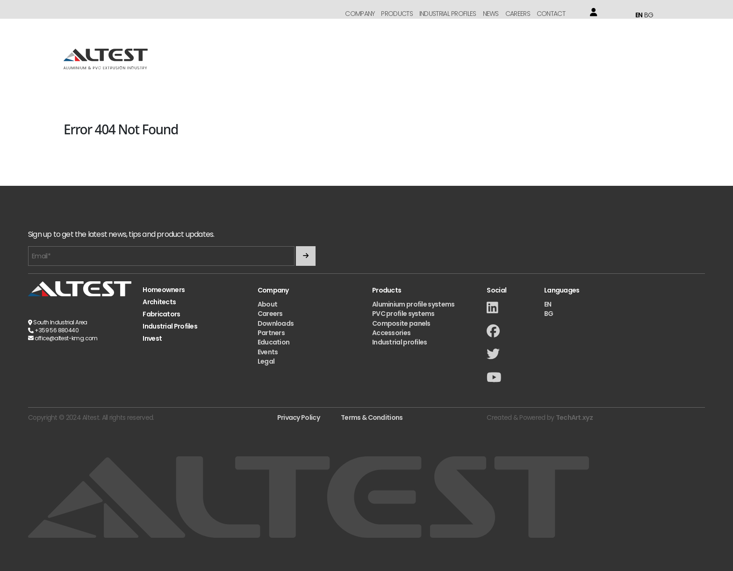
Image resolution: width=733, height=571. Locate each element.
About (268, 304)
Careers (517, 13)
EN (639, 15)
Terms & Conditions (371, 417)
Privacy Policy (298, 417)
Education (274, 342)
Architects (159, 302)
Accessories (391, 332)
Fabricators (161, 314)
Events (268, 352)
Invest (152, 338)
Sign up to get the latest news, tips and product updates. (121, 235)
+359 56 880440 (57, 330)
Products (396, 13)
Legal (266, 361)
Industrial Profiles (447, 13)
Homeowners (164, 289)
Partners (271, 332)
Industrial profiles (399, 342)
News (491, 13)
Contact (551, 13)
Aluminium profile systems (413, 304)
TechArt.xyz (574, 417)
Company (359, 13)
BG (649, 15)
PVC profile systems (403, 313)
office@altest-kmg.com (66, 338)
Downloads (276, 323)
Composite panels (401, 323)
